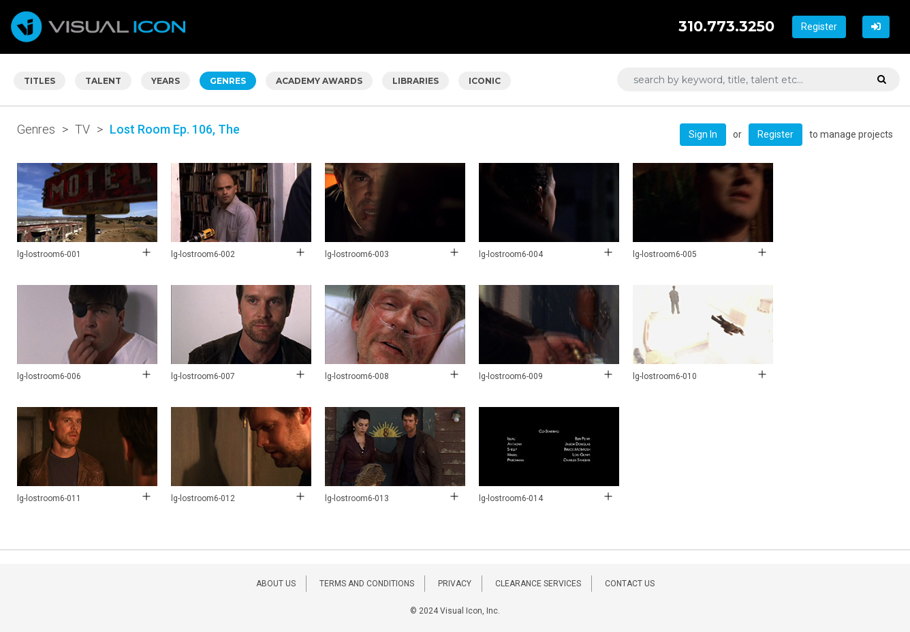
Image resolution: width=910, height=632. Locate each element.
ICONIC (485, 81)
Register (819, 26)
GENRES (228, 81)
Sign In (703, 134)
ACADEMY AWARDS (319, 81)
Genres (36, 129)
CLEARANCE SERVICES (538, 583)
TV (82, 129)
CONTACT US (630, 583)
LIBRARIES (415, 81)
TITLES (39, 81)
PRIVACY (454, 583)
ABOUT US (276, 583)
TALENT (103, 81)
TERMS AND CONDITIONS (366, 583)
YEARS (165, 81)
